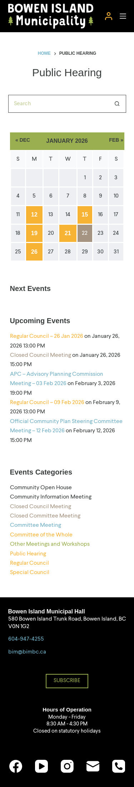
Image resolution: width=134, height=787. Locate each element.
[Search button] (117, 104)
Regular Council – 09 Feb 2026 (47, 402)
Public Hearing (28, 554)
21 (68, 233)
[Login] (109, 16)
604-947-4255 (26, 639)
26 (34, 252)
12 (34, 215)
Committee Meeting (35, 525)
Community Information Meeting (50, 497)
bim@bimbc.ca (27, 652)
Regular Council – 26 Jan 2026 (46, 336)
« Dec (22, 140)
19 (34, 233)
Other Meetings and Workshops (50, 544)
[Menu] (123, 16)
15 (84, 215)
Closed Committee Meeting (45, 516)
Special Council (29, 572)
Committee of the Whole (41, 535)
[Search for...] (58, 104)
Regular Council (29, 563)
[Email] (92, 766)
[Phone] (118, 766)
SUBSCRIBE (67, 681)
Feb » (116, 140)
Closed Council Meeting (40, 355)
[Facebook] (15, 766)
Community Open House (41, 488)
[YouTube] (41, 766)
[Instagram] (67, 766)
